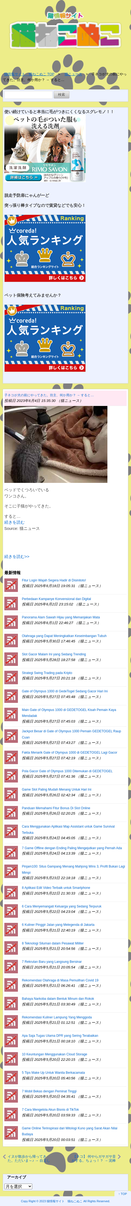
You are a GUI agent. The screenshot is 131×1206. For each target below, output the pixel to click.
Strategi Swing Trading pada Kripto (47, 673)
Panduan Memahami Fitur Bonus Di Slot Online (56, 808)
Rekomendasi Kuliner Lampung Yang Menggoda (57, 1017)
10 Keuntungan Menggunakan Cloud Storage (54, 1054)
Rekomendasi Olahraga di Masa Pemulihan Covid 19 (60, 980)
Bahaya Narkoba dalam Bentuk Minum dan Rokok (58, 999)
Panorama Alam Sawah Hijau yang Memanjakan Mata (61, 617)
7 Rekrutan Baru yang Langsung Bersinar (52, 962)
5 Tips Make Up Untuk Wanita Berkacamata (53, 1073)
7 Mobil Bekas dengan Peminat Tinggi (49, 1091)
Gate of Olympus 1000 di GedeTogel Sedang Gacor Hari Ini (65, 691)
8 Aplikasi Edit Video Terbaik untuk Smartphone (56, 888)
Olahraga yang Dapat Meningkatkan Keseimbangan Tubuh (64, 636)
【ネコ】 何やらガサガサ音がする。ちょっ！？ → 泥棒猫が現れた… (94, 1158)
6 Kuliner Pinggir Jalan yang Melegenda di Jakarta (58, 925)
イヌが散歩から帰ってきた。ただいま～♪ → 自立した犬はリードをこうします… (29, 1158)
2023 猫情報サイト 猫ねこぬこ (60, 1201)
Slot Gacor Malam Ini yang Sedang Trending (54, 654)
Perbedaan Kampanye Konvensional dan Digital (56, 599)
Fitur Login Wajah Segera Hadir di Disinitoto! (54, 580)
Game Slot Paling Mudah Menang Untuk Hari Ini (56, 789)
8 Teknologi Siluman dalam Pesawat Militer (53, 943)
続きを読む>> (17, 556)
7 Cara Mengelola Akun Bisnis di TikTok (50, 1110)
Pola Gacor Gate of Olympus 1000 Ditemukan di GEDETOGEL (67, 771)
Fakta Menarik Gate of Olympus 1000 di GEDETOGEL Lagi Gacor (69, 752)
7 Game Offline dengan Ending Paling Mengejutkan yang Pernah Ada (72, 848)
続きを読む (14, 522)
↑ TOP (123, 1193)
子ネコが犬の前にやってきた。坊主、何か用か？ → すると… (49, 395)
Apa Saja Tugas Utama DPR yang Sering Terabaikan (60, 1036)
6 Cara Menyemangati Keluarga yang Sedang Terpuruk (61, 906)
